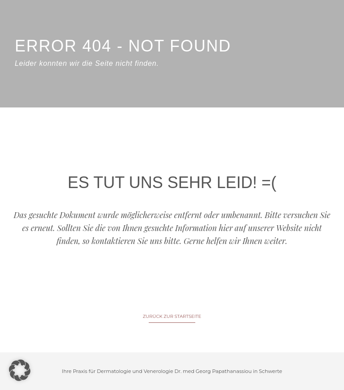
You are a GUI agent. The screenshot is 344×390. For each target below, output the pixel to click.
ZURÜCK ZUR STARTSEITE (172, 316)
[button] (19, 370)
